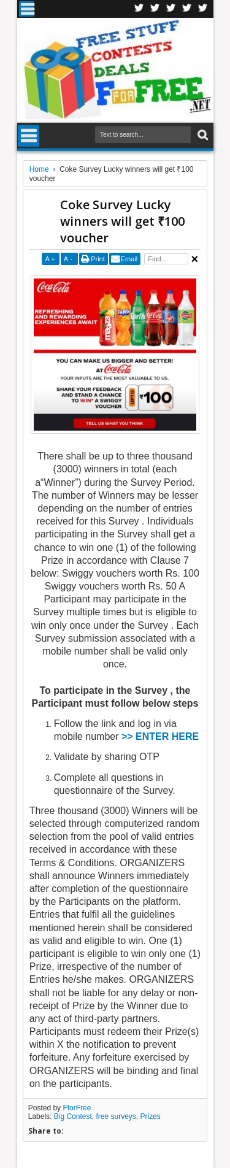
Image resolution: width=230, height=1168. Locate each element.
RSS (187, 9)
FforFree (77, 1108)
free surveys (116, 1116)
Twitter (155, 9)
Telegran (171, 9)
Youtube (203, 9)
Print (98, 259)
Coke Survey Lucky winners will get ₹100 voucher (122, 221)
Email (129, 259)
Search (201, 135)
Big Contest (73, 1116)
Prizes (150, 1116)
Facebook (139, 9)
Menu (26, 9)
